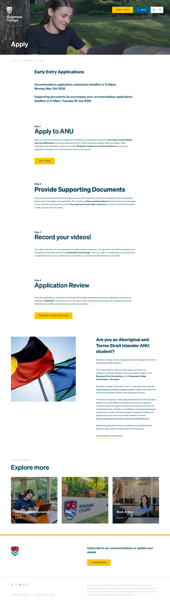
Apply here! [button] (45, 161)
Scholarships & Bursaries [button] (109, 436)
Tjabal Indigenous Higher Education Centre (114, 389)
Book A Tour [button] (122, 10)
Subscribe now (98, 562)
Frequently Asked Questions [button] (53, 316)
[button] (154, 10)
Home (13, 60)
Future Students (28, 60)
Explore (19, 517)
